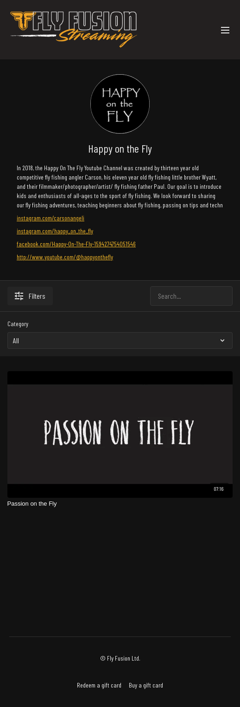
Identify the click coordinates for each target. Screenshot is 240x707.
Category (17, 324)
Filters (30, 295)
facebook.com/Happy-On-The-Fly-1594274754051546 (76, 244)
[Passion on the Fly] (120, 503)
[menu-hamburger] (225, 30)
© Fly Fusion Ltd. (120, 658)
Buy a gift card (146, 685)
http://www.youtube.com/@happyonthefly (65, 257)
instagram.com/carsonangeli (50, 218)
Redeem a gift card (99, 685)
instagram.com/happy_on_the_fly (55, 231)
